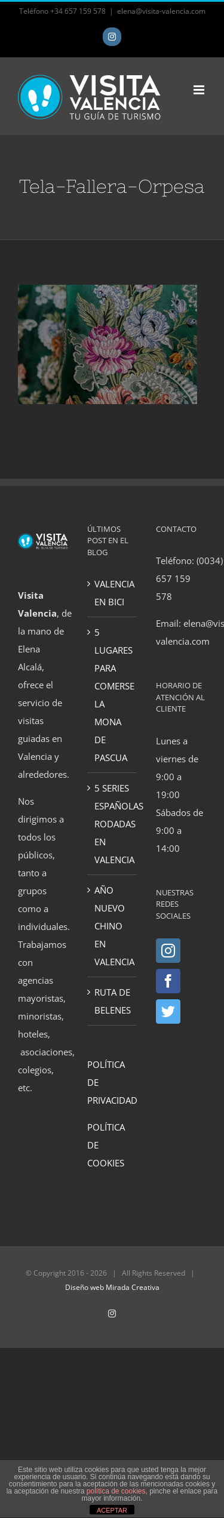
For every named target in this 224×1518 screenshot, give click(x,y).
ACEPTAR (112, 1510)
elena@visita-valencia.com (161, 11)
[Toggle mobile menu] (200, 90)
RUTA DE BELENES (112, 1001)
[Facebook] (168, 981)
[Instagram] (168, 950)
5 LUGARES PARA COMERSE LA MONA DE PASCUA (112, 694)
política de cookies (116, 1491)
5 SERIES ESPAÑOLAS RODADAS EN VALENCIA (112, 824)
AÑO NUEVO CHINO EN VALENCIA (112, 926)
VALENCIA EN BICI (112, 593)
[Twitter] (168, 1011)
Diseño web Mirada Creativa (112, 1287)
